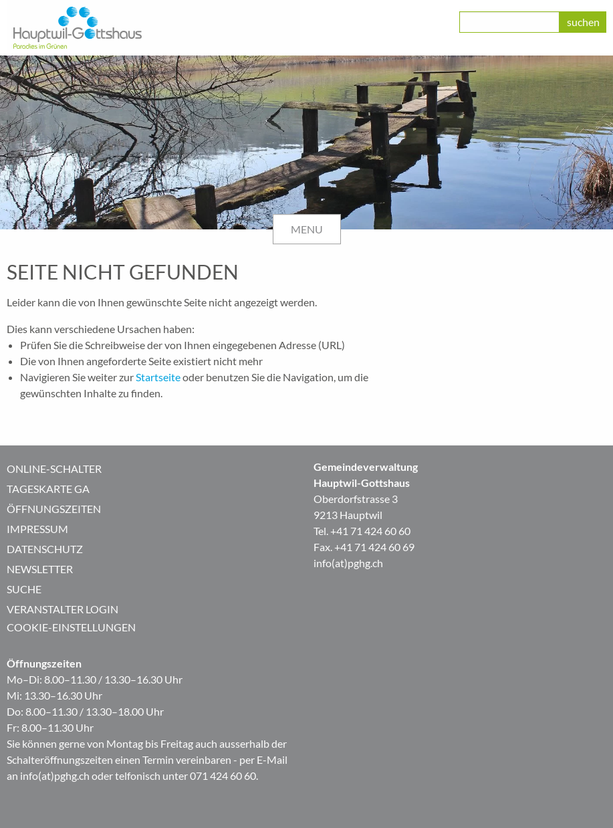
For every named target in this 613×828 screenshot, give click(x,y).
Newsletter (40, 568)
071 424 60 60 (223, 775)
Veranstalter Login (62, 609)
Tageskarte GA (48, 488)
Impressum (37, 528)
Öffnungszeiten (54, 508)
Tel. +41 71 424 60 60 (362, 530)
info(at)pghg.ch (348, 562)
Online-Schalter (54, 468)
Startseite (158, 377)
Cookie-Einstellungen (71, 627)
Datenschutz (45, 548)
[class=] (509, 22)
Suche (24, 589)
